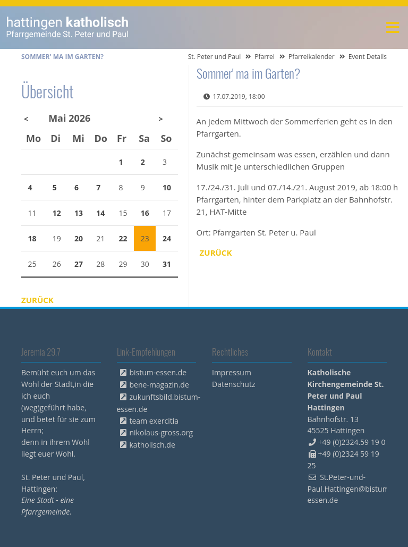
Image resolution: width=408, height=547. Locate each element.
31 (167, 264)
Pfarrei (264, 56)
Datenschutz (233, 384)
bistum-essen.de (158, 372)
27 (78, 264)
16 (145, 213)
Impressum (231, 372)
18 (32, 238)
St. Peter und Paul (214, 56)
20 (78, 238)
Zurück (216, 252)
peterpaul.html (67, 27)
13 (78, 213)
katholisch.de (152, 445)
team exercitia (154, 421)
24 (167, 238)
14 (100, 213)
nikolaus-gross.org (161, 432)
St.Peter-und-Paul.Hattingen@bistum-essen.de (350, 489)
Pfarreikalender (311, 56)
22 (123, 238)
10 (167, 187)
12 (57, 213)
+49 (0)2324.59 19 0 (352, 442)
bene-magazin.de (159, 385)
